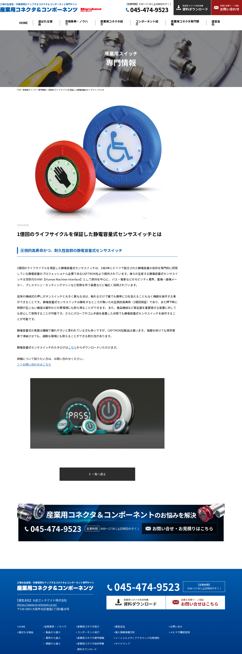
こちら (72, 347)
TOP (19, 89)
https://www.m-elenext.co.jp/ (37, 605)
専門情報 (42, 89)
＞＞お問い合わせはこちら (34, 364)
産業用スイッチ (29, 89)
